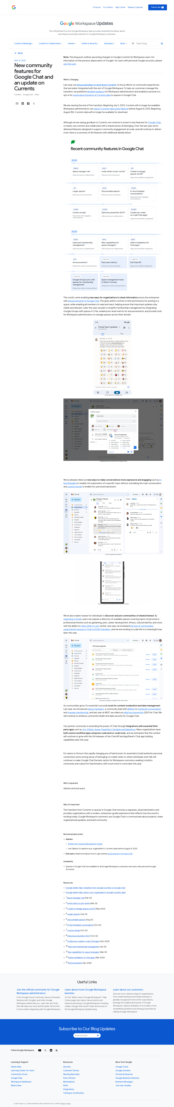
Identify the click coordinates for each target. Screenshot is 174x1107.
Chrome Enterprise (124, 1074)
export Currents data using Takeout (111, 109)
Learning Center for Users (22, 1070)
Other (37, 95)
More (123, 44)
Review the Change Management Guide (85, 844)
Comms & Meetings (23, 44)
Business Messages (124, 1082)
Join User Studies (123, 1085)
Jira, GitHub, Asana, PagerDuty (96, 729)
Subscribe (157, 7)
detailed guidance (96, 91)
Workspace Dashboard (21, 1082)
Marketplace (69, 1082)
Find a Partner (69, 1078)
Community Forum (19, 1074)
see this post (69, 64)
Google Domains (122, 1070)
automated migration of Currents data (92, 95)
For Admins (108, 7)
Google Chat (28, 95)
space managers (96, 709)
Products (97, 7)
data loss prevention (134, 712)
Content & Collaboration (50, 44)
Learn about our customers (128, 989)
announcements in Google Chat (83, 301)
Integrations (68, 1089)
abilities (131, 709)
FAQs (65, 1085)
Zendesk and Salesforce (124, 729)
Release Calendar (135, 7)
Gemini (72, 44)
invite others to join (90, 626)
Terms (68, 1103)
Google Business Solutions (127, 1078)
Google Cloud (121, 1067)
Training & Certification (73, 1093)
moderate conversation (149, 709)
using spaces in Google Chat (120, 854)
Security (67, 1067)
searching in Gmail (72, 619)
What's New (16, 1085)
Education (109, 44)
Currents (17, 95)
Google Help (16, 1078)
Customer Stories (71, 1070)
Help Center (120, 7)
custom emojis (75, 486)
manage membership (78, 712)
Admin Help (16, 1067)
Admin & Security (90, 44)
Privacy (63, 1103)
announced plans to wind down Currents (96, 85)
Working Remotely (71, 1074)
